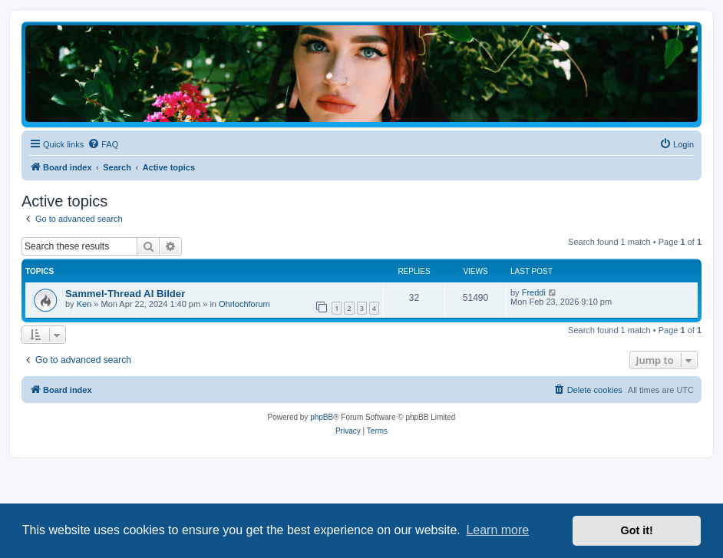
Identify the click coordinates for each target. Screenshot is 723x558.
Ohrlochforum (244, 304)
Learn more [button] (497, 530)
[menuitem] (102, 144)
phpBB (321, 417)
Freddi (534, 292)
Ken (84, 304)
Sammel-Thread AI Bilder (125, 293)
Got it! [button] (637, 530)
